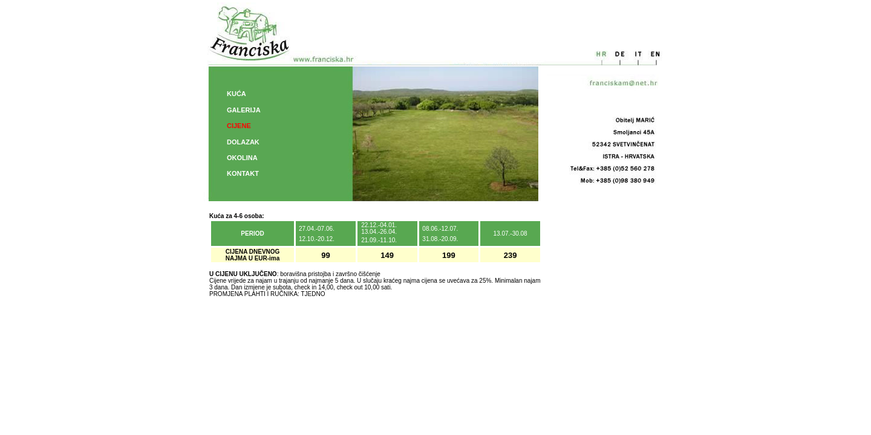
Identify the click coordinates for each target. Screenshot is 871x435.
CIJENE (239, 125)
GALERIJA (244, 110)
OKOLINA (242, 157)
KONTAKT (243, 173)
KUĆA (236, 93)
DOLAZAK (243, 142)
